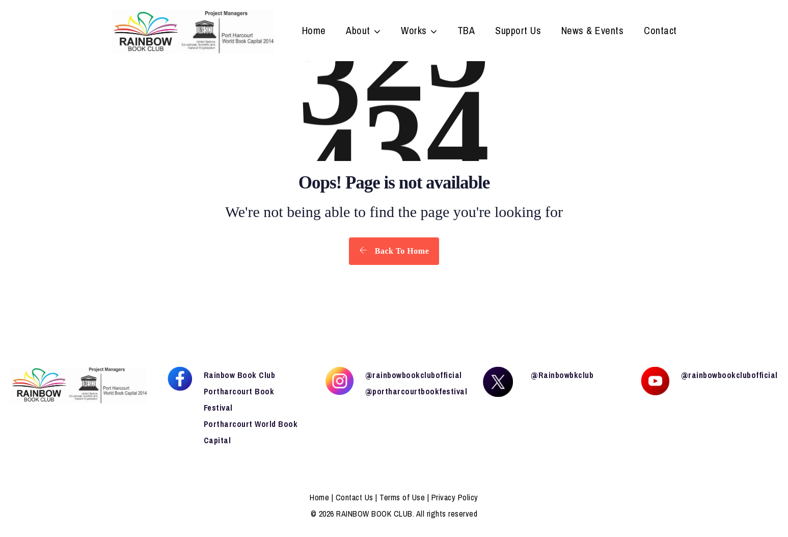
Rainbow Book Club (240, 375)
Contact (660, 31)
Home (314, 31)
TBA (466, 31)
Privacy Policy (454, 497)
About (358, 31)
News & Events (592, 31)
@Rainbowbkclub (562, 375)
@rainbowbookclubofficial (413, 375)
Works (414, 31)
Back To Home (394, 250)
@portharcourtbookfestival (416, 391)
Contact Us (354, 497)
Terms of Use (402, 497)
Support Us (518, 31)
